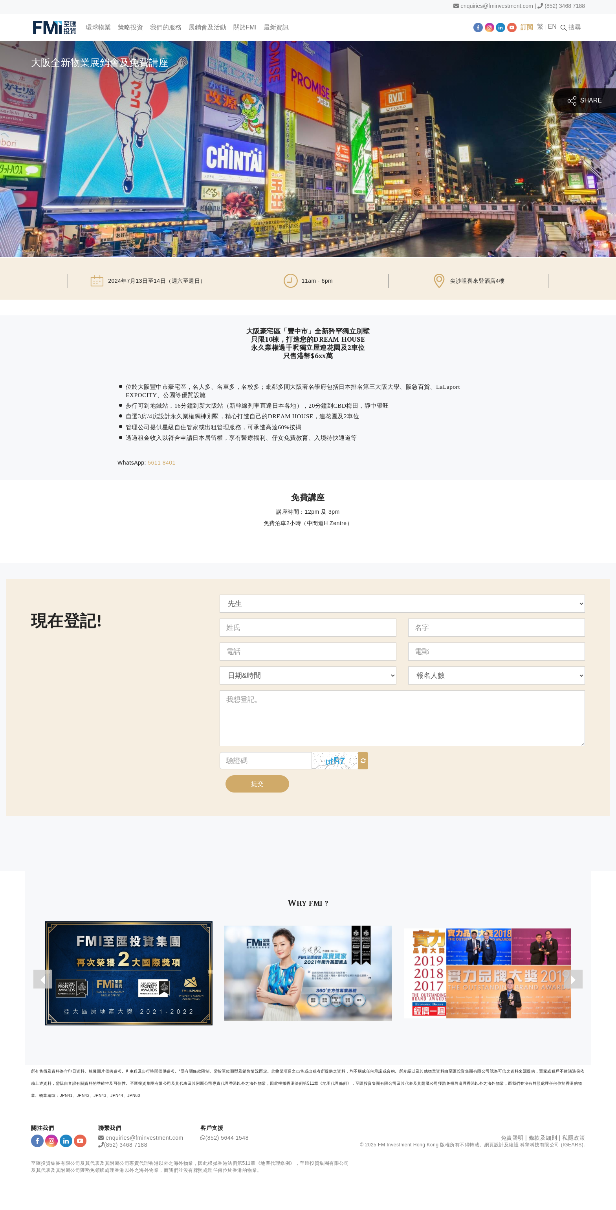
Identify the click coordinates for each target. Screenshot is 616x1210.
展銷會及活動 (208, 27)
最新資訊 (277, 27)
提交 (257, 784)
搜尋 (573, 27)
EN (554, 26)
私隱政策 (573, 1138)
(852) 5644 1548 (227, 1138)
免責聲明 (512, 1138)
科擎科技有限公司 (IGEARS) (551, 1145)
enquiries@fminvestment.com (496, 6)
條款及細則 (543, 1138)
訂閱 (528, 27)
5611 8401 (162, 462)
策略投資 (130, 27)
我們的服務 (166, 27)
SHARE (584, 100)
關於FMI (245, 27)
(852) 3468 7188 (564, 6)
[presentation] (42, 979)
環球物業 (98, 27)
